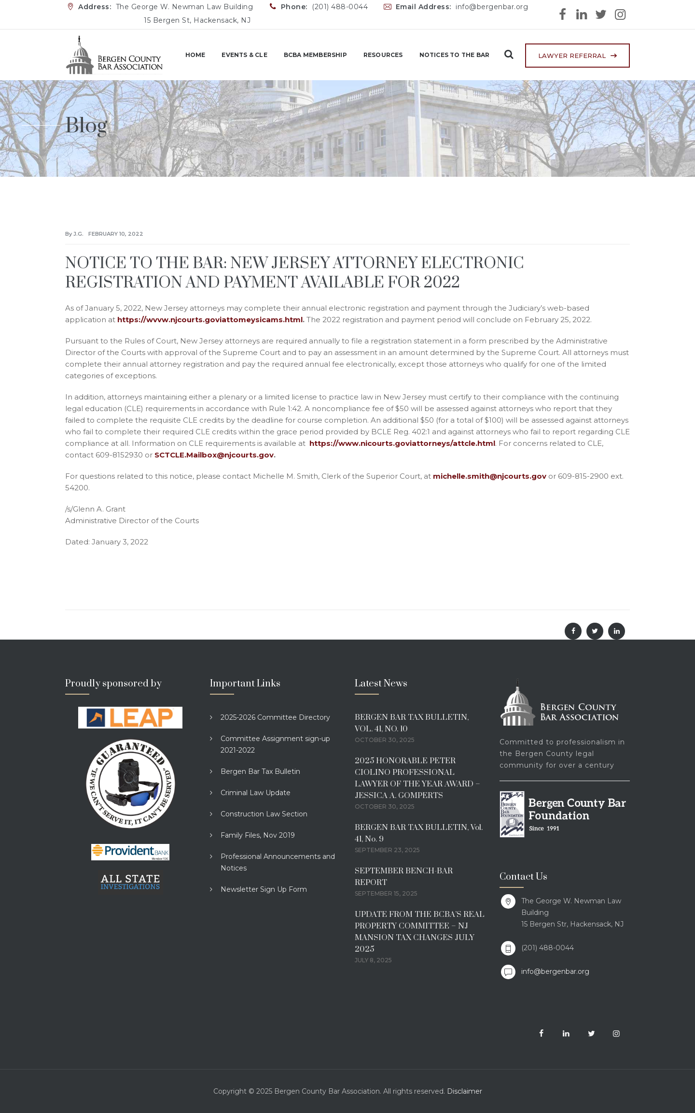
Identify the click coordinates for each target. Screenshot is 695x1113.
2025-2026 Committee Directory (275, 717)
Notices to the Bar (447, 54)
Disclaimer (464, 1091)
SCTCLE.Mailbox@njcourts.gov (214, 454)
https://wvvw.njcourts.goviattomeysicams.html (210, 319)
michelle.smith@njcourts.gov (489, 476)
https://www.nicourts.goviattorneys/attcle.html (402, 443)
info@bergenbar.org (555, 971)
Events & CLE (237, 54)
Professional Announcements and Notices (278, 862)
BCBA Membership (308, 54)
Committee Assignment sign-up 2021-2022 (275, 744)
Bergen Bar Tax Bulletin (260, 771)
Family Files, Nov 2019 (258, 835)
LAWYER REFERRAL (572, 55)
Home (188, 54)
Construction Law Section (264, 814)
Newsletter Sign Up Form (264, 889)
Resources (376, 54)
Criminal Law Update (256, 792)
